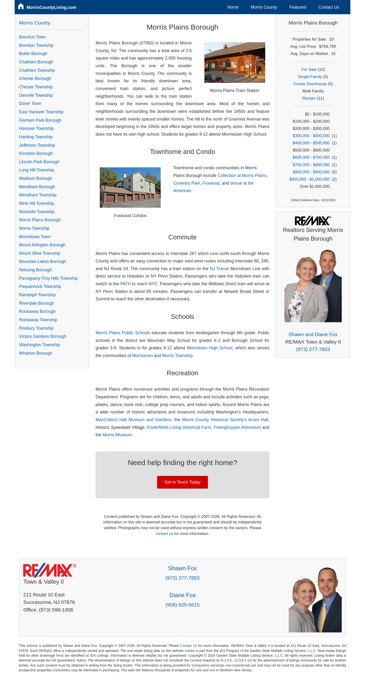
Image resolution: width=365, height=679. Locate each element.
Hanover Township (36, 128)
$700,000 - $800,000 (311, 165)
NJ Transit (219, 268)
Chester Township (36, 87)
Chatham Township (37, 70)
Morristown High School (209, 348)
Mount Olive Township (39, 253)
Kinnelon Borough (36, 153)
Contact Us (328, 7)
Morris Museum (117, 434)
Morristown (142, 355)
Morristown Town (35, 236)
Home (233, 7)
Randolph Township (37, 294)
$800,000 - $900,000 (311, 172)
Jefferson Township (37, 145)
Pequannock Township (40, 286)
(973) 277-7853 (313, 349)
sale (199, 670)
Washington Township (39, 344)
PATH (125, 283)
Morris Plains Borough (40, 220)
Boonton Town (32, 37)
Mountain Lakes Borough (42, 261)
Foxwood (210, 183)
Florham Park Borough (40, 120)
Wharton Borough (35, 353)
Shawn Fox (182, 568)
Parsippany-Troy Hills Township (48, 278)
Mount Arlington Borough (42, 244)
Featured (297, 7)
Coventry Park (186, 183)
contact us (164, 534)
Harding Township (36, 136)
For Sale (309, 69)
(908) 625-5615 (182, 604)
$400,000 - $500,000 (311, 143)
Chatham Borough (36, 62)
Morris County (264, 7)
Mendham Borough (37, 186)
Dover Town (30, 103)
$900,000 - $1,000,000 (309, 179)
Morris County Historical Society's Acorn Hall (225, 419)
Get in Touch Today (182, 482)
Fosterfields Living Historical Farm (179, 427)
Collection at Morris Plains (242, 175)
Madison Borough (35, 178)
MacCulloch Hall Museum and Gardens (133, 419)
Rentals (309, 98)
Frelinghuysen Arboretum (237, 427)
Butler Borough (33, 53)
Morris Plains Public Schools (123, 332)
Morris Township (177, 355)
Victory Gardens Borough (42, 336)
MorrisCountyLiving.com (51, 7)
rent (212, 670)
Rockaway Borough (37, 311)
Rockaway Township (38, 319)
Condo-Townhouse (310, 84)
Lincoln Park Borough (39, 161)
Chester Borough (35, 78)
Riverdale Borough (36, 303)
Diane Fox (182, 595)
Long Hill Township (36, 170)
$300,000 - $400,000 (311, 135)
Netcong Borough (35, 269)
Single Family (310, 76)
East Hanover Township (41, 111)
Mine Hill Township (36, 203)
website (32, 646)
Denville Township (36, 95)
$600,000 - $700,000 (311, 157)
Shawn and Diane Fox (313, 334)
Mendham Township (38, 195)
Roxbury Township (36, 328)
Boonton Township (36, 45)
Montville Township (36, 211)
